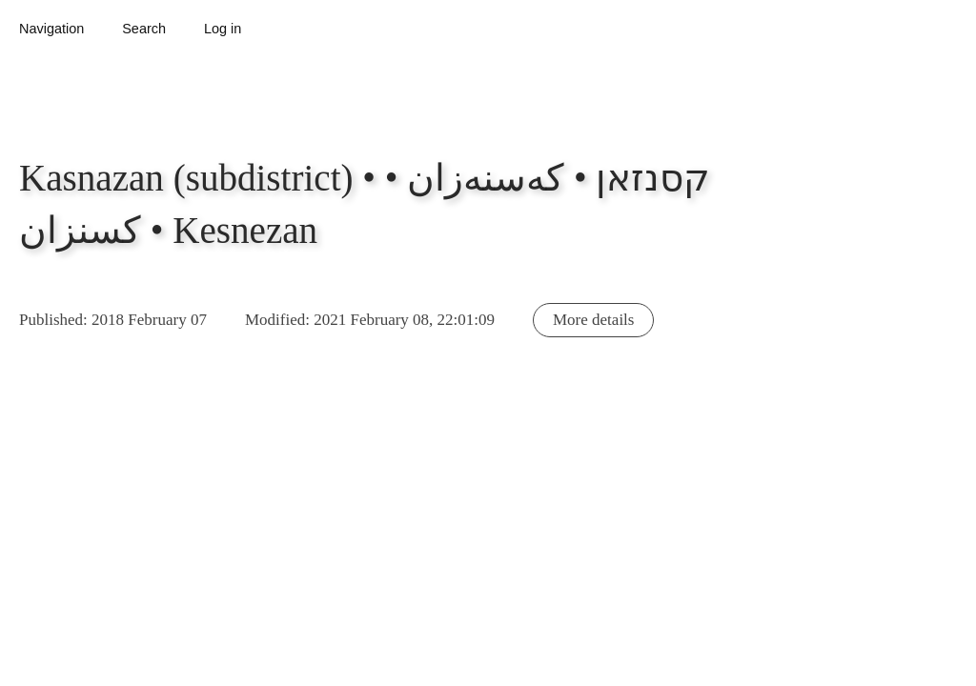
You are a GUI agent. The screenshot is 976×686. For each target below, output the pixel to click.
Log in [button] (222, 28)
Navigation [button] (51, 28)
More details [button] (593, 320)
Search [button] (144, 28)
